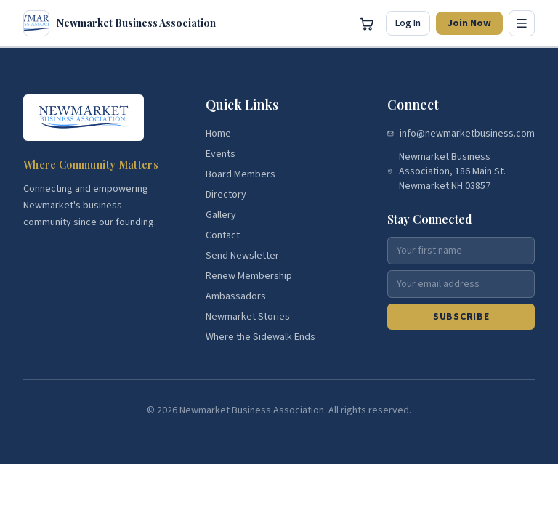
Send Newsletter (242, 255)
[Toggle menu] (522, 23)
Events (220, 154)
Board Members (240, 174)
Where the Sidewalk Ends (260, 337)
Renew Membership (249, 276)
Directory (226, 194)
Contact (223, 235)
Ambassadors (236, 296)
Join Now (469, 23)
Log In (408, 23)
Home (218, 133)
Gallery (221, 215)
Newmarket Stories (248, 316)
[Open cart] (367, 23)
